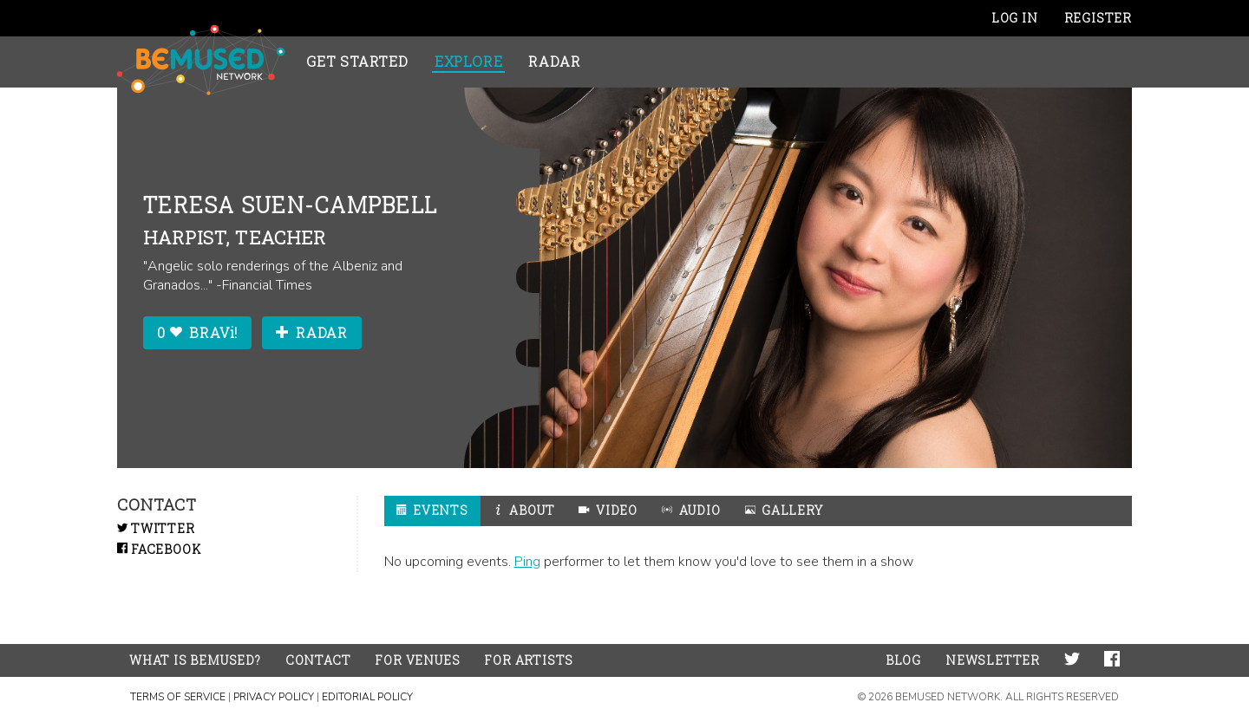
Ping (527, 561)
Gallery (784, 510)
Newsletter (992, 660)
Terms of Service (178, 697)
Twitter (156, 528)
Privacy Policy (273, 697)
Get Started (357, 61)
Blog (903, 660)
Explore (469, 61)
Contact (318, 660)
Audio (691, 510)
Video (608, 510)
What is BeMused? (195, 660)
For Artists (528, 660)
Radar (554, 61)
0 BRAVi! (197, 332)
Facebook (158, 549)
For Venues (417, 660)
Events (432, 510)
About (524, 510)
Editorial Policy (367, 697)
